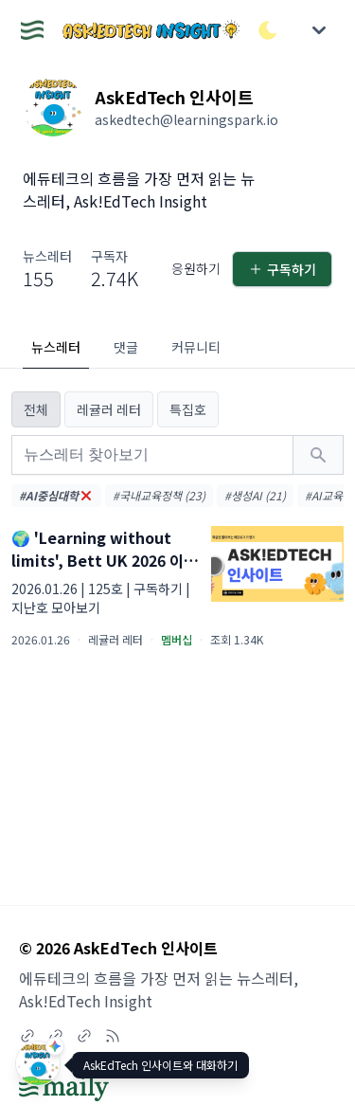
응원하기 (196, 268)
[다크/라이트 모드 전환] (268, 30)
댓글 (126, 346)
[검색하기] (318, 455)
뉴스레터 (55, 346)
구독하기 (282, 269)
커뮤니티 (196, 346)
